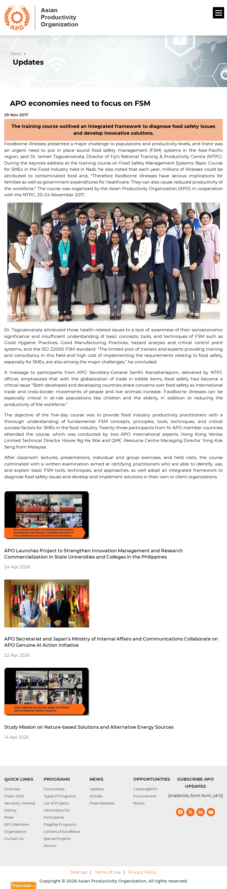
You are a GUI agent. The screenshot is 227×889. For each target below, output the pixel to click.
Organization (15, 831)
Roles (9, 817)
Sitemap (78, 872)
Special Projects (57, 839)
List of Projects (56, 803)
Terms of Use (108, 872)
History (10, 810)
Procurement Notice (144, 799)
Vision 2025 (14, 796)
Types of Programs (60, 796)
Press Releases (102, 803)
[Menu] (218, 12)
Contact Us (13, 839)
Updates (97, 789)
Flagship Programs (60, 824)
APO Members (16, 824)
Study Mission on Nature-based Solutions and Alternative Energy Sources (88, 727)
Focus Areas (54, 789)
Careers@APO (145, 789)
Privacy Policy (143, 872)
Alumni (50, 846)
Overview (12, 789)
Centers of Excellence (62, 831)
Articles (96, 796)
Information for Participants (57, 814)
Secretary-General (19, 803)
